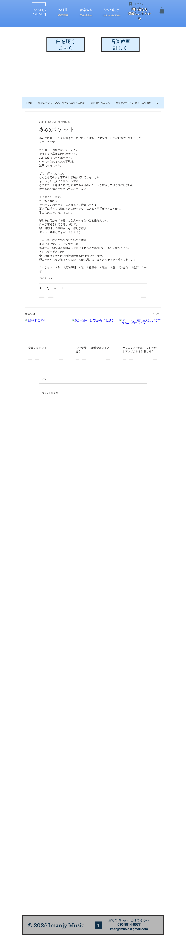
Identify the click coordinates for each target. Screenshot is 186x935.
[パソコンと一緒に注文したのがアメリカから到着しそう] (140, 330)
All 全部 (28, 102)
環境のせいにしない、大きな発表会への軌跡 (61, 102)
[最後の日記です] (46, 330)
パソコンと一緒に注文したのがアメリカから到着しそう (140, 349)
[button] (161, 10)
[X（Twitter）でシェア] (47, 288)
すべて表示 (156, 313)
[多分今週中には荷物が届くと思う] (93, 330)
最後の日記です (37, 347)
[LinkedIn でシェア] (54, 288)
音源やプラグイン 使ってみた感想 (133, 102)
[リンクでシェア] (62, 288)
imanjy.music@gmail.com (129, 929)
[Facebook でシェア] (40, 288)
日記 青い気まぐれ (100, 102)
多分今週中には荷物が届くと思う (93, 349)
